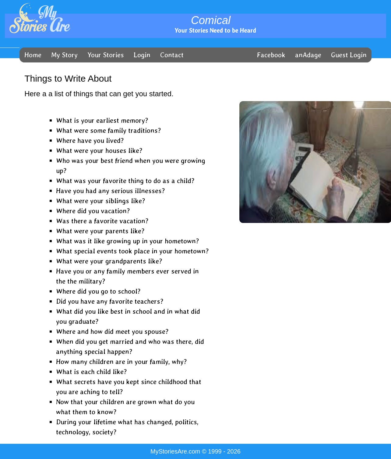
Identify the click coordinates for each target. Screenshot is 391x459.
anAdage (308, 55)
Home (32, 55)
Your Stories (105, 55)
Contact (172, 55)
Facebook (271, 55)
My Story (64, 55)
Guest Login (349, 55)
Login (142, 55)
